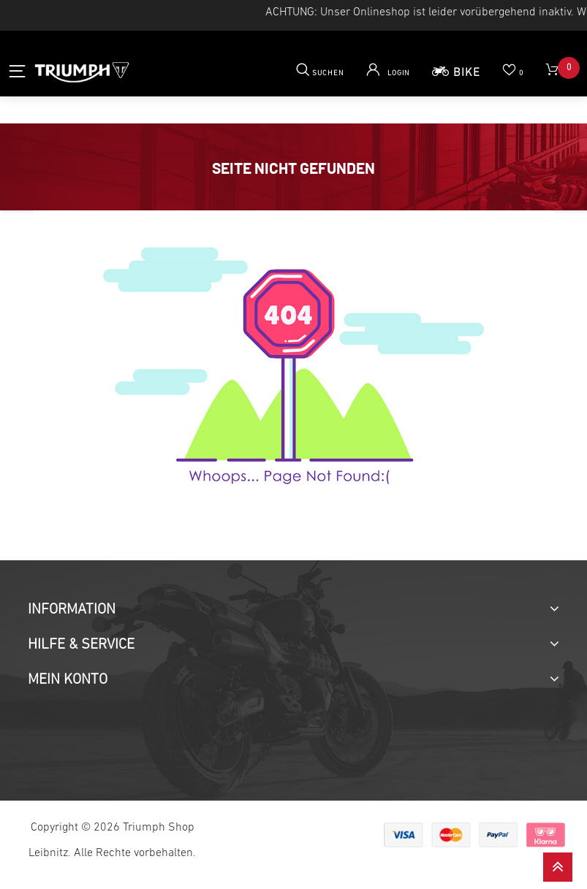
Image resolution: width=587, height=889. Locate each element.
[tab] (293, 610)
